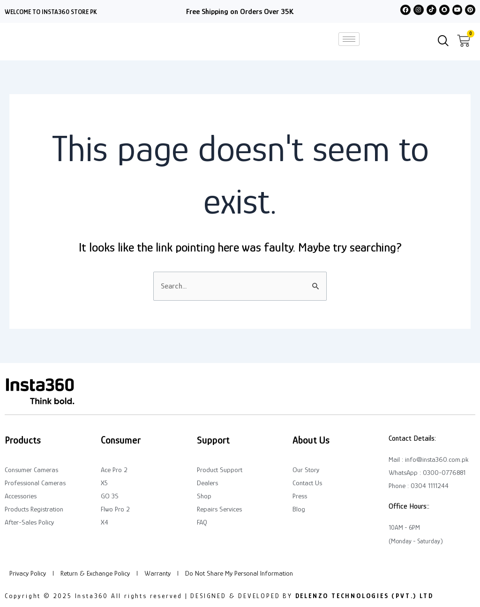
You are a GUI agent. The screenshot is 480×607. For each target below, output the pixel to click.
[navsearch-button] (443, 41)
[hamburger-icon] (349, 39)
